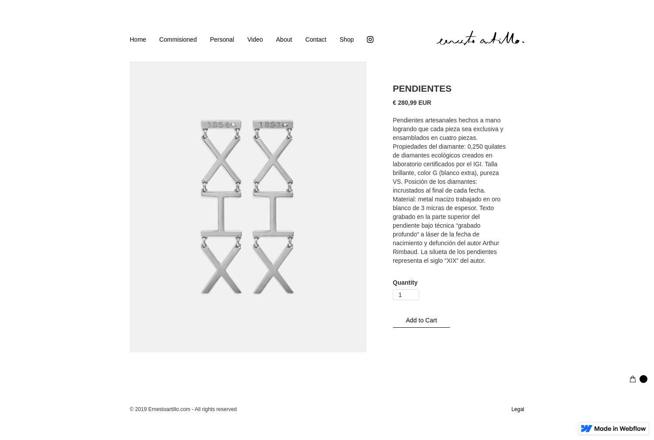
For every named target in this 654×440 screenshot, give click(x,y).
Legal (518, 409)
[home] (480, 38)
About (284, 39)
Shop (347, 39)
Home (138, 39)
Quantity (405, 282)
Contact (315, 39)
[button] (638, 379)
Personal (222, 39)
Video (255, 39)
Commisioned (178, 39)
